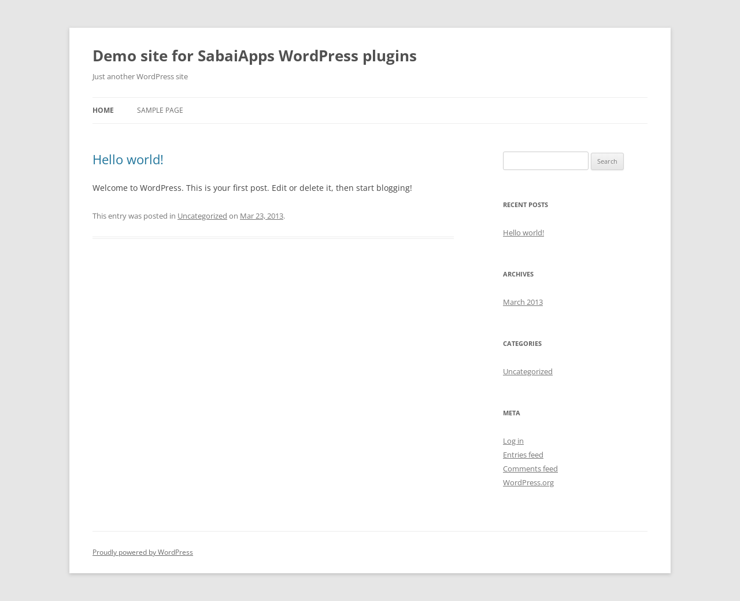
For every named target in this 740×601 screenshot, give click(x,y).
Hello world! (128, 159)
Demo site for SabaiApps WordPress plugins (254, 55)
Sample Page (160, 110)
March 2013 (523, 302)
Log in (513, 441)
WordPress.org (528, 482)
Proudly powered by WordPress (142, 552)
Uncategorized (202, 216)
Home (103, 110)
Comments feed (530, 468)
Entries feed (523, 454)
